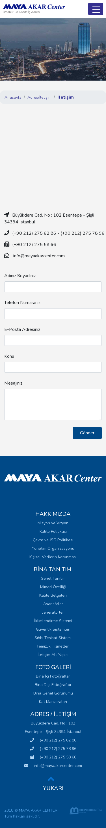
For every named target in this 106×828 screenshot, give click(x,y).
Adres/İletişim (39, 97)
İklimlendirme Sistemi (53, 621)
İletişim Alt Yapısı (53, 654)
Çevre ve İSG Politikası (53, 540)
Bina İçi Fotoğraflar (53, 676)
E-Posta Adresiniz (22, 329)
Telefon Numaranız (22, 302)
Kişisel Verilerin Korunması (53, 557)
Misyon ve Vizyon (53, 523)
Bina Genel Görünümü (53, 693)
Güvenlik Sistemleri (53, 629)
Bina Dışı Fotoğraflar (53, 684)
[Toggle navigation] (95, 9)
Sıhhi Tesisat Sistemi (53, 638)
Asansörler (53, 604)
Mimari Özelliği (53, 587)
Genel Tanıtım (53, 578)
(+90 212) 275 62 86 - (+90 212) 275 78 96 (58, 233)
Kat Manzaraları (53, 701)
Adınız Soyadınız (20, 276)
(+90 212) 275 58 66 (53, 757)
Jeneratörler (53, 612)
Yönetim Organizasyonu (53, 548)
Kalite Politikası (53, 531)
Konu (9, 356)
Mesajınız (13, 383)
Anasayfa (13, 97)
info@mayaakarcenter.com (38, 256)
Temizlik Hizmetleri (53, 646)
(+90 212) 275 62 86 (53, 740)
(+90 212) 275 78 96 (53, 748)
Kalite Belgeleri (53, 595)
